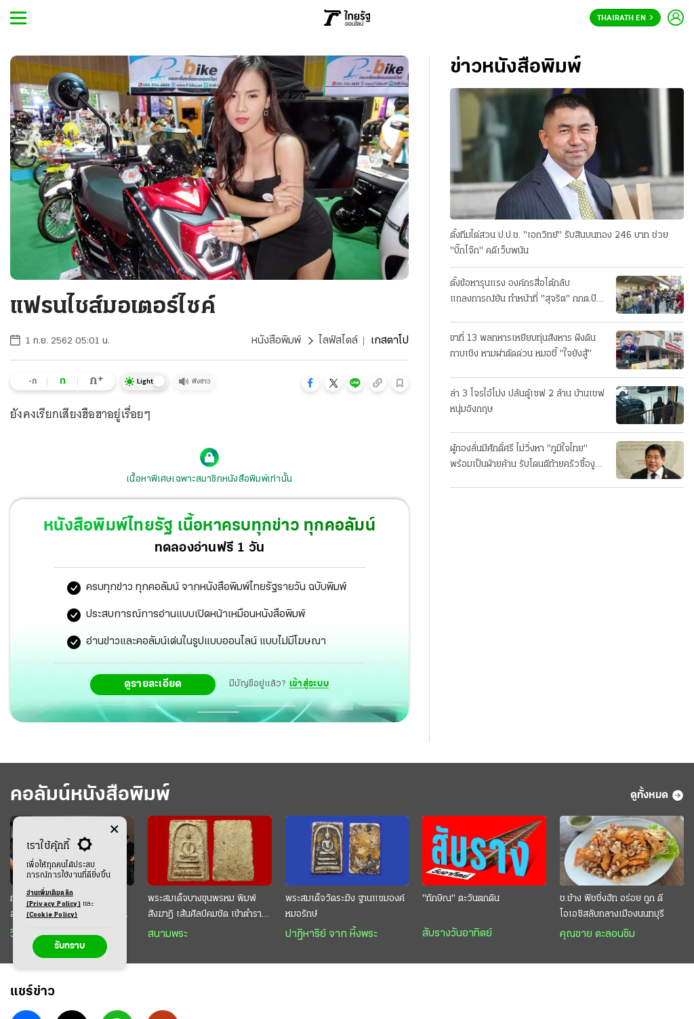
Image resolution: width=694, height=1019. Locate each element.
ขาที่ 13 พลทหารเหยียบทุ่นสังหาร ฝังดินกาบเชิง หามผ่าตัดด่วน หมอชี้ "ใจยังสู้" (523, 346)
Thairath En (625, 18)
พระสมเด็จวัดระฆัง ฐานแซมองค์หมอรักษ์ (345, 906)
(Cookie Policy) (52, 915)
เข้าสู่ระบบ (309, 684)
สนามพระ (168, 934)
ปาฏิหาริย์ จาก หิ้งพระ (331, 934)
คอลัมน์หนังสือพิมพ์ (90, 795)
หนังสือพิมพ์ (276, 340)
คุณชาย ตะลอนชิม (597, 934)
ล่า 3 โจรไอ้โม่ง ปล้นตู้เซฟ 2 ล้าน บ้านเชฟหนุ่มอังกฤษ (527, 402)
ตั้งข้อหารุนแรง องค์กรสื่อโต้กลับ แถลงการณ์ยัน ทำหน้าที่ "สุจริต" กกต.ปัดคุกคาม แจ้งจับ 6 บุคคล (526, 292)
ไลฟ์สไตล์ (338, 340)
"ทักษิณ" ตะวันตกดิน (460, 899)
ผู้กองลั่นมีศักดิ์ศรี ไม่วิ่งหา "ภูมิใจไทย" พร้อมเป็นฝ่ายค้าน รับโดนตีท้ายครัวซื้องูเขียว (522, 458)
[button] (310, 383)
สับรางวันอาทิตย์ (457, 933)
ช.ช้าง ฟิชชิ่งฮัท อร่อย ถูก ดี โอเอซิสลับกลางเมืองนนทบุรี (612, 906)
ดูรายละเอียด (153, 684)
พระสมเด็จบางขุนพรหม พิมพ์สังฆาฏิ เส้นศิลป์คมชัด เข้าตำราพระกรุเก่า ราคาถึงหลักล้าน (205, 908)
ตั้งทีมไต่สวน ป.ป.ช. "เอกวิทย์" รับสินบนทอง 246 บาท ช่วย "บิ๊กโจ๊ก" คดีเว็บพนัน (559, 243)
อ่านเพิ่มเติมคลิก (53, 900)
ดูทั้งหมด (657, 795)
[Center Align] (114, 830)
